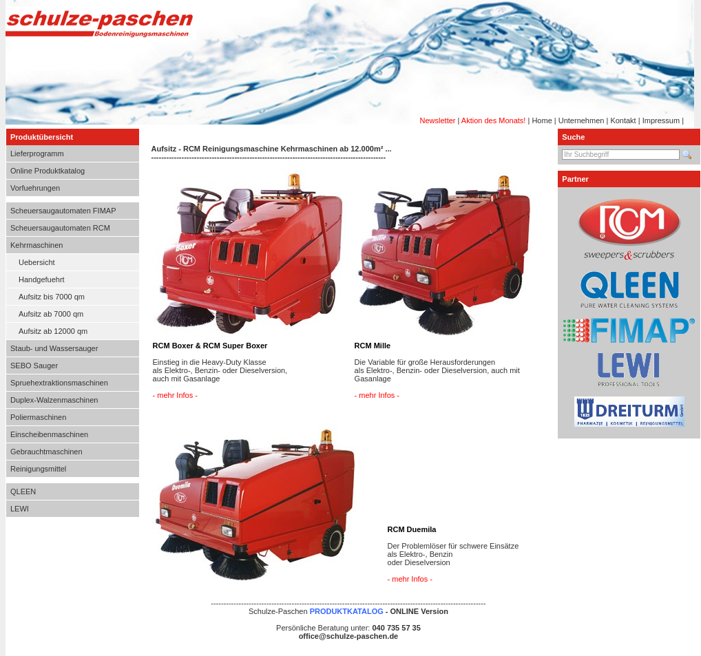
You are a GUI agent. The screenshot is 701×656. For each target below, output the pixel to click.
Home (542, 120)
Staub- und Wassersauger (54, 348)
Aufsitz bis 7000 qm (52, 297)
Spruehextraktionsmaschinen (59, 383)
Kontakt (623, 120)
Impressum (661, 120)
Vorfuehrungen (35, 188)
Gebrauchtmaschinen (46, 451)
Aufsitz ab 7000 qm (51, 314)
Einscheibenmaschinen (49, 434)
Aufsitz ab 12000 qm (53, 331)
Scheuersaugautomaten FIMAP (63, 211)
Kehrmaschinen (36, 245)
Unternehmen (581, 120)
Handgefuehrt (42, 279)
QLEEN (23, 491)
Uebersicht (37, 262)
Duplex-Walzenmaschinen (54, 400)
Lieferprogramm (37, 153)
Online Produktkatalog (47, 171)
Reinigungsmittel (38, 469)
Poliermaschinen (38, 417)
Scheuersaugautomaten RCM (60, 228)
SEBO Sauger (34, 365)
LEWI (19, 509)
